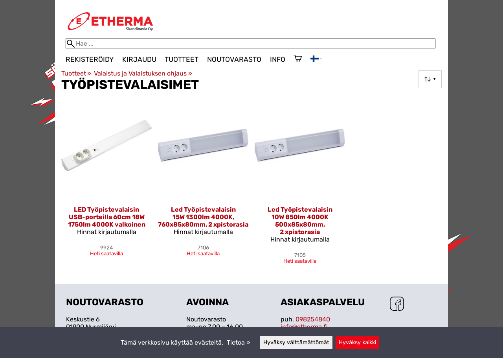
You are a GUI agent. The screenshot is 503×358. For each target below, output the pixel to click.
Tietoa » (238, 342)
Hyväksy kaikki (357, 342)
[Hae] (250, 43)
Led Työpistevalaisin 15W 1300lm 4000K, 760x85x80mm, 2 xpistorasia (203, 217)
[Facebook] (397, 304)
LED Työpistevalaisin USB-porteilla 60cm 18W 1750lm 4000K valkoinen (106, 217)
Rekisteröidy (90, 59)
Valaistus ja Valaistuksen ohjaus (143, 73)
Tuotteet (181, 59)
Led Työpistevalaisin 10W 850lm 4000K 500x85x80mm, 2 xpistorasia (300, 221)
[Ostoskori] (298, 59)
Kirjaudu (139, 59)
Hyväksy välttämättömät (296, 342)
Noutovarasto (234, 59)
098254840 (313, 319)
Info (277, 59)
